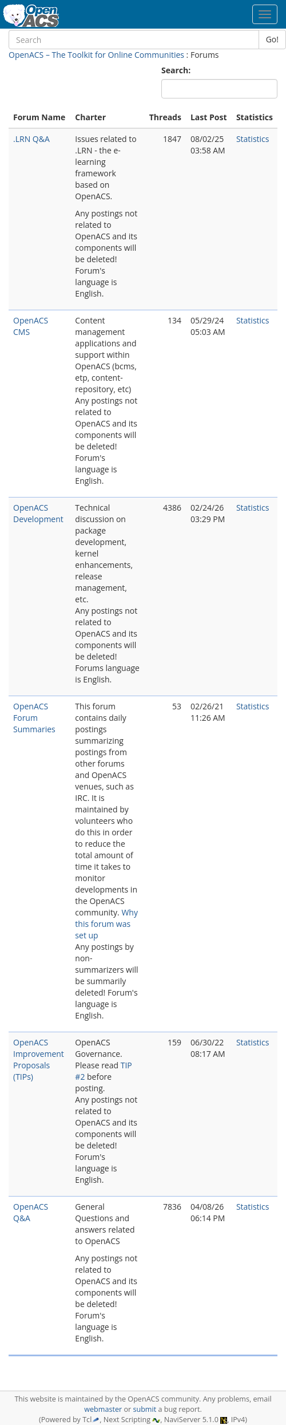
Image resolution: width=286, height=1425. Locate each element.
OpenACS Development (38, 513)
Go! (272, 39)
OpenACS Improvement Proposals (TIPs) (38, 1059)
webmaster (103, 1409)
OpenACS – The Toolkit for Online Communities (96, 54)
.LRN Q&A (31, 138)
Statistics (252, 138)
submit (144, 1409)
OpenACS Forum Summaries (34, 718)
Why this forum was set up (106, 924)
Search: (177, 70)
